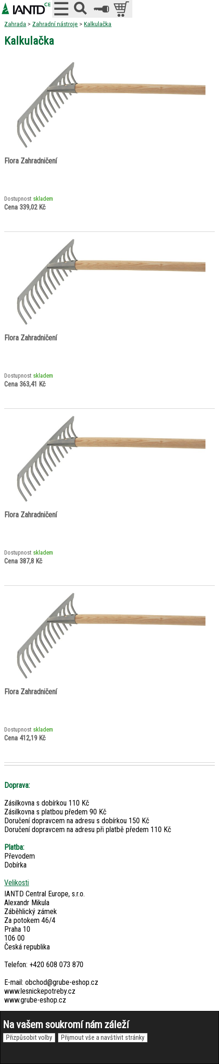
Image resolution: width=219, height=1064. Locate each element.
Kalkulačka (97, 23)
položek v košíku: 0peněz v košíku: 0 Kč (122, 9)
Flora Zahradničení (30, 160)
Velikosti (16, 882)
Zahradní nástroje (55, 23)
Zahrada (15, 23)
